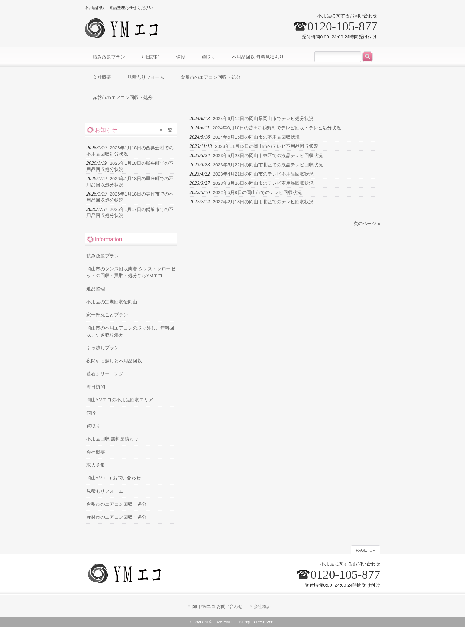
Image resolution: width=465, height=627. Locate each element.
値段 (91, 413)
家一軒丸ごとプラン (107, 314)
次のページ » (366, 223)
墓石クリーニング (104, 373)
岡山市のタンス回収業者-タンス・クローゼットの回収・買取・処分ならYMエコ (131, 272)
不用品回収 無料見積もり (112, 438)
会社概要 (95, 452)
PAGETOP (365, 550)
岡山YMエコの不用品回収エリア (119, 399)
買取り (93, 425)
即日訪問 (95, 386)
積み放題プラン (102, 255)
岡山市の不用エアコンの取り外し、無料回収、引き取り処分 (130, 331)
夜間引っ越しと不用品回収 (114, 360)
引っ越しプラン (102, 347)
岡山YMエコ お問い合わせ (113, 477)
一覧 (168, 129)
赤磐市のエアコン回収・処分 (116, 517)
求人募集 (95, 465)
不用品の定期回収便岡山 (111, 301)
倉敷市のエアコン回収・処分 (116, 504)
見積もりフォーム (104, 491)
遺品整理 (95, 288)
